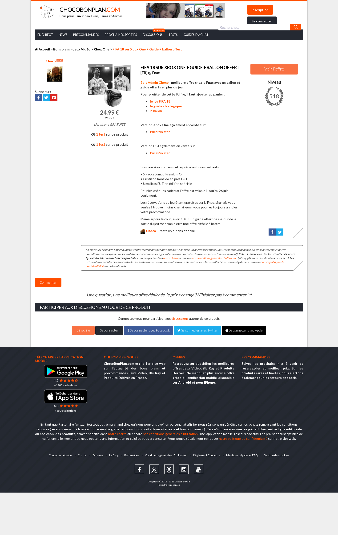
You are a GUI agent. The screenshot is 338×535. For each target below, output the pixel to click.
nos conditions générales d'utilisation (214, 256)
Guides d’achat (196, 35)
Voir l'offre (274, 68)
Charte (80, 453)
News (63, 35)
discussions (180, 317)
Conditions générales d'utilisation (167, 453)
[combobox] (259, 27)
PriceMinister (160, 130)
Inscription (260, 10)
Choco (54, 61)
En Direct (45, 35)
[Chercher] (295, 27)
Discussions (153, 35)
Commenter (48, 281)
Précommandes (86, 35)
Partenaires (131, 453)
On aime (96, 453)
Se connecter (262, 21)
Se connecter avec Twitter (197, 329)
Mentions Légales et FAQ (244, 453)
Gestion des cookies (279, 453)
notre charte (170, 256)
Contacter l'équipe (57, 453)
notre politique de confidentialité (243, 437)
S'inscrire (83, 329)
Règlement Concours (208, 453)
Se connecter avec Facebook (148, 329)
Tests (173, 35)
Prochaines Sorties (121, 35)
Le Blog (113, 453)
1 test (100, 134)
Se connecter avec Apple (244, 329)
